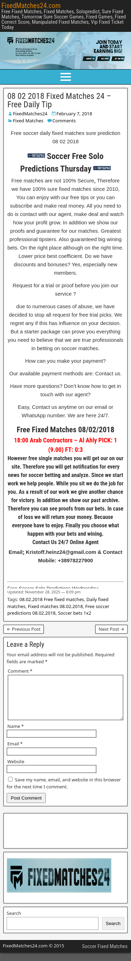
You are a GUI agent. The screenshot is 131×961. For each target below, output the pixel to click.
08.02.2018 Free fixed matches (52, 599)
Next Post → (111, 629)
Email (15, 752)
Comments (64, 120)
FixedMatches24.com (30, 5)
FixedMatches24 (30, 113)
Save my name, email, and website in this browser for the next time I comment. (64, 791)
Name (15, 734)
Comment (20, 671)
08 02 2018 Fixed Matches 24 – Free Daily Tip (59, 100)
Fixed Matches (28, 120)
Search (14, 921)
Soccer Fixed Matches (105, 955)
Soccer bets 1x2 (74, 613)
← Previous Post (24, 629)
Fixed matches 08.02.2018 (55, 606)
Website (15, 770)
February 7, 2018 (74, 113)
